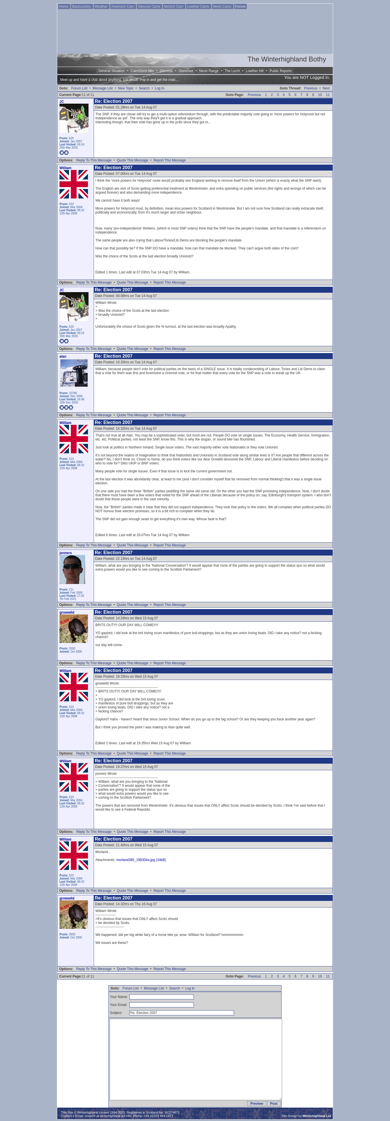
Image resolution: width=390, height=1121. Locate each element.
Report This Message (169, 160)
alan (62, 356)
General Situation (111, 71)
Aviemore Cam (123, 7)
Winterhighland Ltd (317, 1116)
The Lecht (232, 71)
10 (320, 95)
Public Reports (281, 71)
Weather (101, 7)
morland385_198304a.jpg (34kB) (141, 860)
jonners (65, 553)
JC (61, 102)
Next (326, 88)
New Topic (126, 88)
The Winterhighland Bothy (287, 59)
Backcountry (82, 7)
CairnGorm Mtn (142, 71)
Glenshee (185, 71)
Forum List (79, 88)
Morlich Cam (174, 7)
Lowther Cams (198, 7)
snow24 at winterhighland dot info (108, 1116)
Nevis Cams (222, 7)
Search (144, 88)
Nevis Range (209, 71)
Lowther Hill (255, 71)
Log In (159, 88)
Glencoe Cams (149, 7)
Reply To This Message (94, 160)
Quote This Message (132, 160)
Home (64, 7)
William (65, 168)
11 (328, 95)
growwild (66, 612)
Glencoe (166, 71)
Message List (103, 88)
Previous (310, 88)
